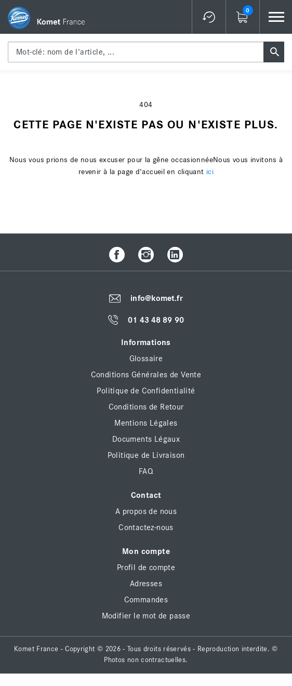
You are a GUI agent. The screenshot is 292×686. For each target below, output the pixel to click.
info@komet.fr (156, 298)
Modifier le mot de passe (146, 616)
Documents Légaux (146, 439)
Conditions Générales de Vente (146, 375)
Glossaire (146, 358)
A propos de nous (146, 511)
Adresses (146, 583)
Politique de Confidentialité (146, 391)
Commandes (146, 600)
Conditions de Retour (146, 407)
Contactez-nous (146, 527)
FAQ (146, 471)
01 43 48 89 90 (155, 320)
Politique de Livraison (146, 455)
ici (210, 172)
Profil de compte (146, 567)
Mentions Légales (145, 423)
